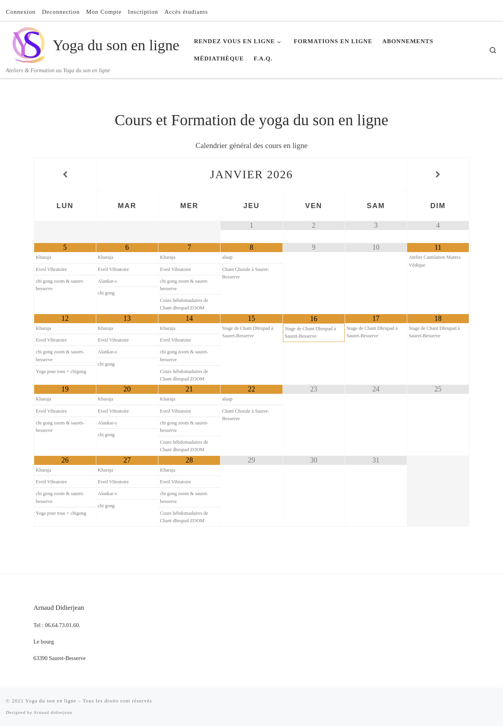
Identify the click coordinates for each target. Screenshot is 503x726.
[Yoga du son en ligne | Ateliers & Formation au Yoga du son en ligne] (28, 43)
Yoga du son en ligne (50, 701)
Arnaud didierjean (52, 712)
